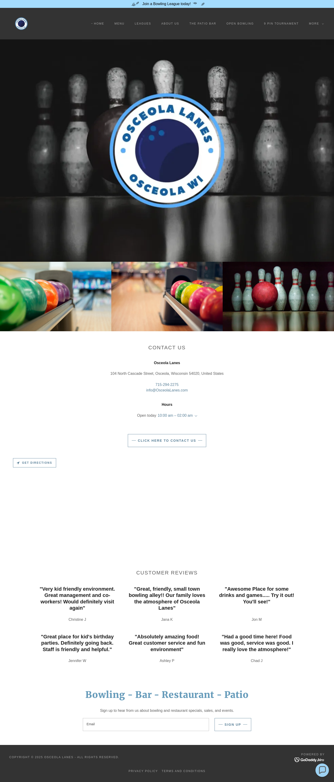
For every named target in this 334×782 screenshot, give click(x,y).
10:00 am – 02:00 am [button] (175, 415)
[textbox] (146, 724)
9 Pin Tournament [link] (281, 23)
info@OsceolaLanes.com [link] (167, 390)
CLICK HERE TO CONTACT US (167, 440)
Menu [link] (119, 23)
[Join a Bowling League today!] (167, 4)
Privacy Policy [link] (143, 771)
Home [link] (99, 23)
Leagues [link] (143, 23)
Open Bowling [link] (240, 23)
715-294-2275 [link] (167, 385)
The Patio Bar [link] (202, 23)
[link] (21, 23)
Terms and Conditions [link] (184, 771)
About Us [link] (170, 23)
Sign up (233, 724)
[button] (315, 23)
